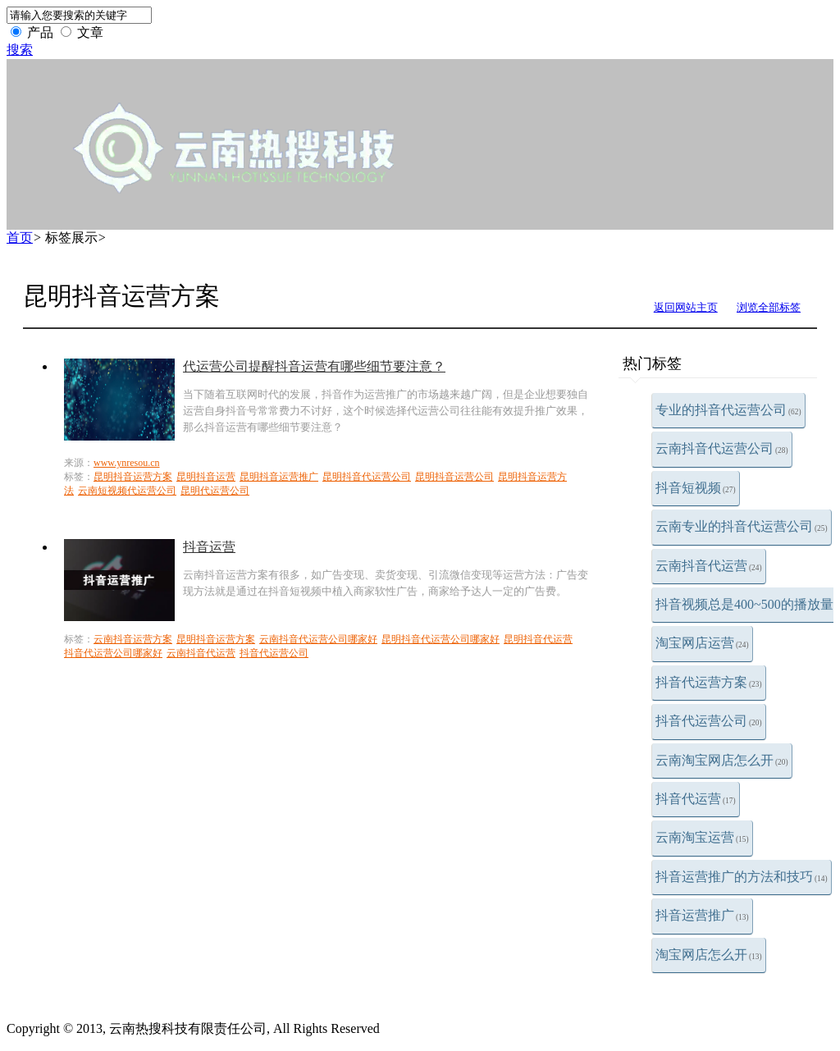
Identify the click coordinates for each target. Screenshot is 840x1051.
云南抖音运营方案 (133, 639)
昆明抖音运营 (205, 476)
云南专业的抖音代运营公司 (741, 526)
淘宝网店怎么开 (708, 955)
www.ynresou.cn (127, 462)
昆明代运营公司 (214, 490)
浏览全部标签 (769, 307)
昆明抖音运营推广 (279, 476)
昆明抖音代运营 (538, 639)
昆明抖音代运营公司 (366, 476)
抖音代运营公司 (708, 721)
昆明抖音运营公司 (454, 476)
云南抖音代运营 (708, 566)
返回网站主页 (686, 307)
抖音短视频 (695, 488)
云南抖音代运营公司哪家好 (318, 639)
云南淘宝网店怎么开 (721, 760)
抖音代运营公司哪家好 (113, 653)
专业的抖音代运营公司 (728, 410)
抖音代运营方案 (708, 682)
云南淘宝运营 (702, 837)
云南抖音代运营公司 (721, 448)
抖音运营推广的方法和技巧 (741, 877)
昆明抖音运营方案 (133, 476)
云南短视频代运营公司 (127, 490)
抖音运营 (209, 547)
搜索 (20, 50)
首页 (20, 237)
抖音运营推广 (702, 915)
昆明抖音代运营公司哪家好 (440, 639)
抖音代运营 (695, 799)
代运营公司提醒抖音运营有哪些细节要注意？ (314, 366)
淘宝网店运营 (702, 643)
